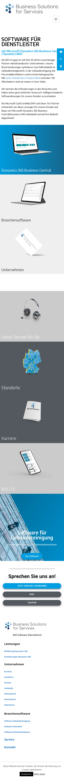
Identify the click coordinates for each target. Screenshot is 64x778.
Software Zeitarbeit (13, 726)
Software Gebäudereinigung (17, 721)
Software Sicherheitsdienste (17, 732)
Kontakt (10, 747)
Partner (7, 682)
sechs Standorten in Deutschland (23, 77)
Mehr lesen (39, 773)
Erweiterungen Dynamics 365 (17, 656)
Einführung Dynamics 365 (16, 651)
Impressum (9, 705)
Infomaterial (10, 693)
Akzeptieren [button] (26, 774)
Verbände (8, 688)
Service (9, 739)
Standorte (8, 677)
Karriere (8, 671)
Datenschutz (10, 699)
